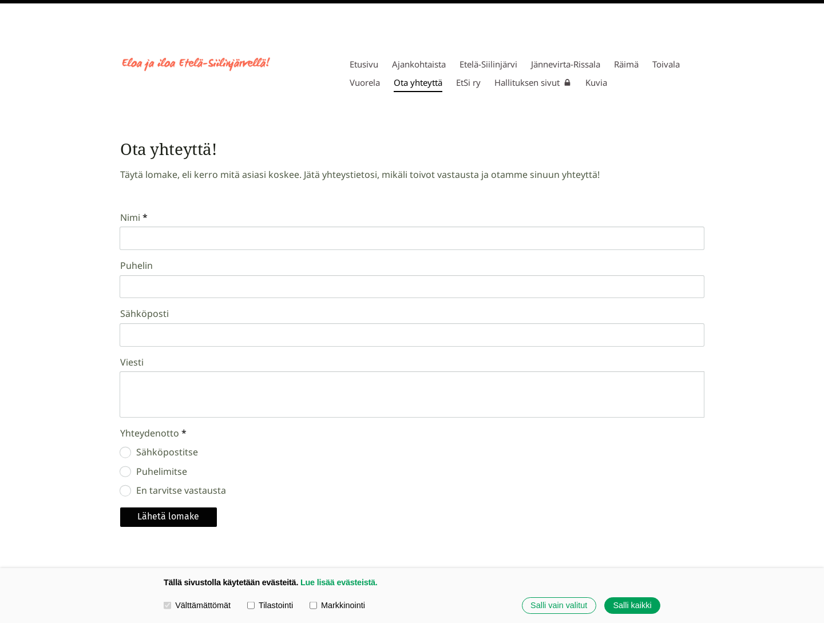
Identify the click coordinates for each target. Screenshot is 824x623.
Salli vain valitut (558, 605)
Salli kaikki (632, 605)
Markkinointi (337, 605)
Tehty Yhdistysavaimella (664, 531)
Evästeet (580, 530)
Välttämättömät (197, 605)
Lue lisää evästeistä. (339, 582)
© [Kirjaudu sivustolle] (124, 530)
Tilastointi (270, 605)
